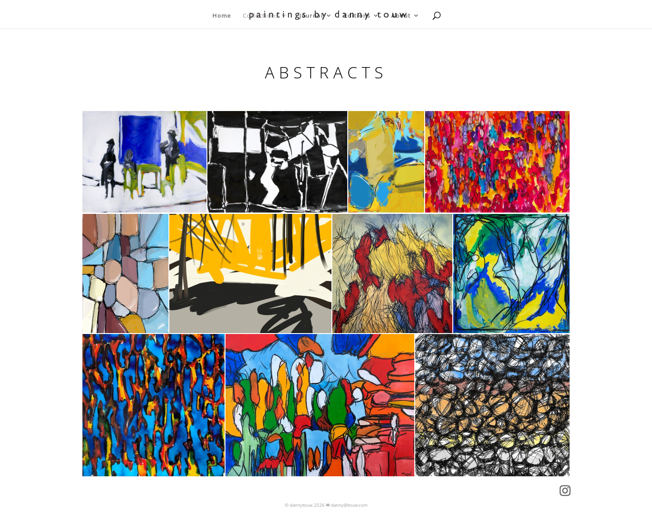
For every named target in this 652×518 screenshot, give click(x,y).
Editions (357, 15)
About (401, 15)
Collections (260, 15)
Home (221, 15)
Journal (311, 15)
